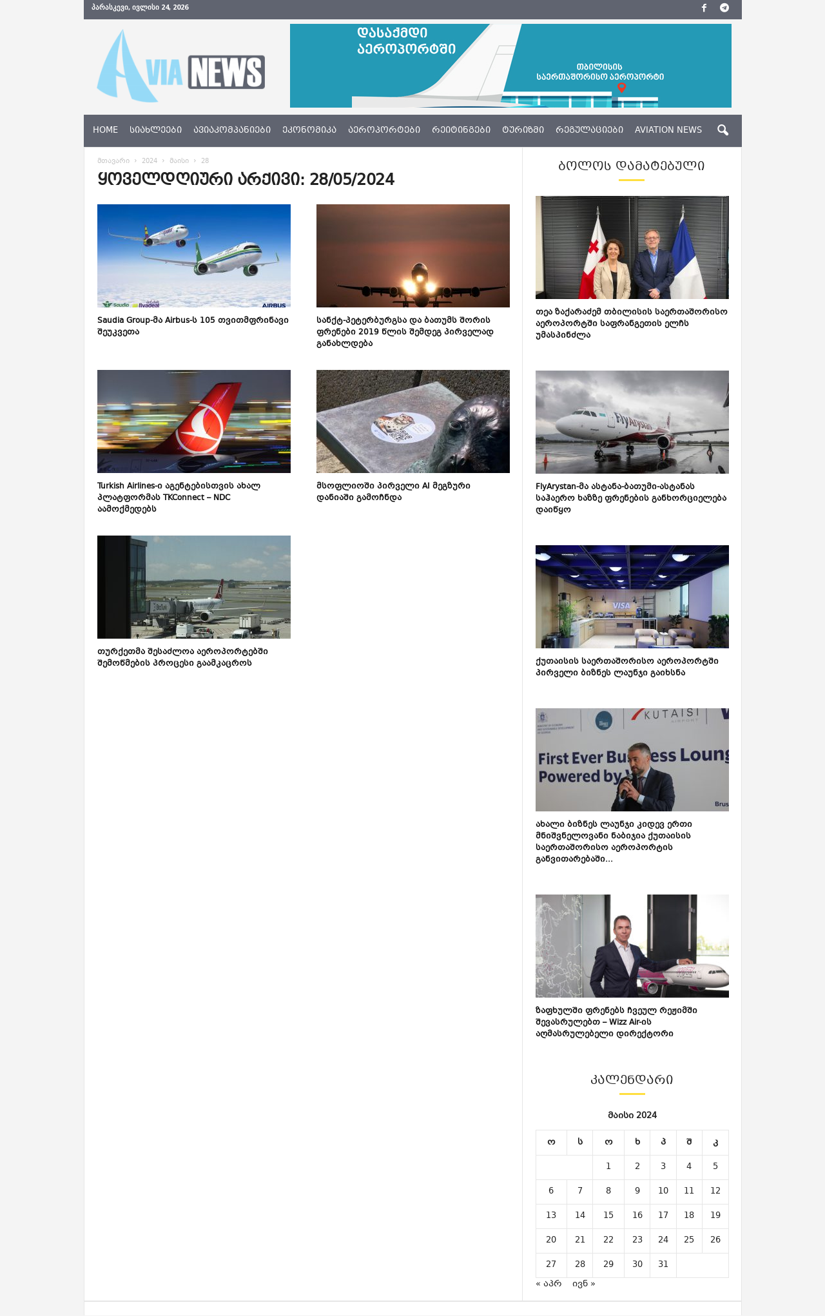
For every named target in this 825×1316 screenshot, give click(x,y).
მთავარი (113, 162)
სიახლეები (156, 130)
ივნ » (584, 1285)
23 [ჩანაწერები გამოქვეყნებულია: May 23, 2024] (637, 1241)
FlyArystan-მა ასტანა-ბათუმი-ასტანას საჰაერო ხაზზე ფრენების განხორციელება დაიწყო (631, 499)
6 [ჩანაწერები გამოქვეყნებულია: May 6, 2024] (551, 1192)
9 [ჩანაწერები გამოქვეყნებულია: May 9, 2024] (637, 1192)
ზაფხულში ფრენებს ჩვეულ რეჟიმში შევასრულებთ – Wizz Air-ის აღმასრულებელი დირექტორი (616, 1023)
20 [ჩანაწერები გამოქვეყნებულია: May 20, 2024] (551, 1241)
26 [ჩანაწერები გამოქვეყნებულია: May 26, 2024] (715, 1241)
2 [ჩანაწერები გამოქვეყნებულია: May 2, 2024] (637, 1167)
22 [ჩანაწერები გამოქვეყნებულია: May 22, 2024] (608, 1241)
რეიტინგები (461, 130)
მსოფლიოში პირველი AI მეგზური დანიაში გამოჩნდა (393, 493)
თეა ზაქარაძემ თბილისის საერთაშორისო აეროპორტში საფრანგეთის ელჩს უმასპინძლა (632, 324)
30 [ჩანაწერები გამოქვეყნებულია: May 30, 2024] (637, 1265)
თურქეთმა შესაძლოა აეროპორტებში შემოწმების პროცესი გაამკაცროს (182, 658)
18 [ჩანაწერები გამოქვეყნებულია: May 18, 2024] (689, 1216)
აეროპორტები (384, 130)
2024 (149, 162)
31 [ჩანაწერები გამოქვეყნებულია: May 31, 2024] (663, 1265)
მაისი (179, 162)
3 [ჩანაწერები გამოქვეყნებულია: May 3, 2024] (663, 1167)
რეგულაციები (589, 130)
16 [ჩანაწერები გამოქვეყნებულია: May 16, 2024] (637, 1216)
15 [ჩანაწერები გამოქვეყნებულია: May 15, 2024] (608, 1216)
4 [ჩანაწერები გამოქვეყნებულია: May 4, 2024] (689, 1167)
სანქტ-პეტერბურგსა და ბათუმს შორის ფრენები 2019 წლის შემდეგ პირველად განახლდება (405, 333)
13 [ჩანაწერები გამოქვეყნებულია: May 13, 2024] (551, 1216)
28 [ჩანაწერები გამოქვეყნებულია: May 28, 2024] (580, 1265)
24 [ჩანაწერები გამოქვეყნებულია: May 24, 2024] (663, 1241)
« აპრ (549, 1285)
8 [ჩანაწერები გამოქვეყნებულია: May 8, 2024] (608, 1192)
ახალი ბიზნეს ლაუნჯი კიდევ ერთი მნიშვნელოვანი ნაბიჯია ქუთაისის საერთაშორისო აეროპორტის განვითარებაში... (614, 843)
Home (105, 130)
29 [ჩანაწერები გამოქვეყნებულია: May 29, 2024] (608, 1265)
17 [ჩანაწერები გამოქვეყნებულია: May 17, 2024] (663, 1216)
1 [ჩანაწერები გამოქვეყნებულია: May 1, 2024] (608, 1167)
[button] (722, 131)
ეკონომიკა (309, 130)
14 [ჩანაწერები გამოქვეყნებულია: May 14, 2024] (580, 1216)
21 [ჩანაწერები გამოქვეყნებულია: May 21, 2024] (580, 1241)
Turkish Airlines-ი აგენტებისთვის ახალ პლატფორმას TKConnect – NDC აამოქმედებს (178, 498)
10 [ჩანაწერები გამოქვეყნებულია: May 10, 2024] (663, 1192)
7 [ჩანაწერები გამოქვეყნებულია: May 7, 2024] (580, 1192)
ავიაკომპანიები (232, 130)
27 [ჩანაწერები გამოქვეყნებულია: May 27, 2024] (551, 1265)
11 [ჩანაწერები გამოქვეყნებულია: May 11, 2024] (689, 1192)
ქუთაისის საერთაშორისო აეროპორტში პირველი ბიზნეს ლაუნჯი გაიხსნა (627, 668)
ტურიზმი (523, 130)
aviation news (668, 130)
